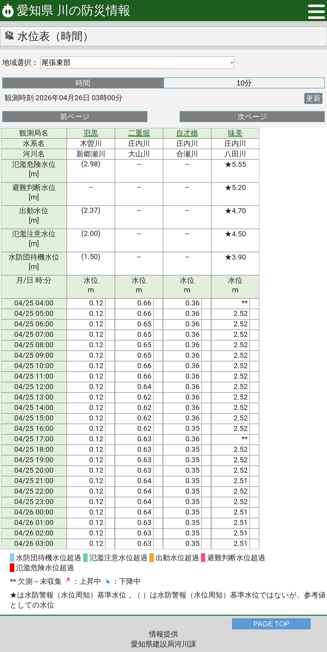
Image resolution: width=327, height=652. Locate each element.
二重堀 (139, 133)
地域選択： (20, 62)
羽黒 (91, 133)
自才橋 (187, 133)
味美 (235, 133)
